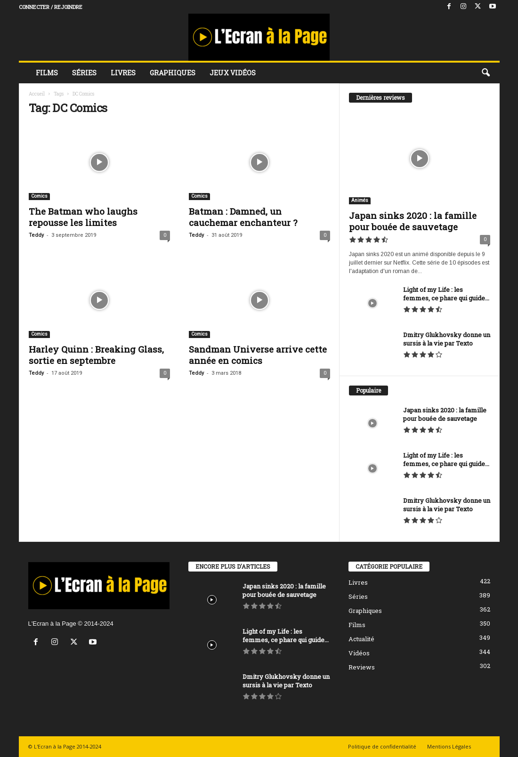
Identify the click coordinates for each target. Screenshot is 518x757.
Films (47, 72)
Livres (123, 72)
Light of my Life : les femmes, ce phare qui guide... (446, 293)
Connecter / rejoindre (50, 6)
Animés (359, 200)
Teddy (36, 235)
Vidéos (359, 653)
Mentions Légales (449, 746)
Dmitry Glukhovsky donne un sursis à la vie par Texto (446, 338)
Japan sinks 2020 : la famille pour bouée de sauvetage (413, 221)
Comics (39, 196)
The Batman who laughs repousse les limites (83, 216)
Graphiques (172, 72)
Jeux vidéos (233, 72)
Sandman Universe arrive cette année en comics (258, 354)
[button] (485, 73)
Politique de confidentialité (382, 746)
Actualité (361, 639)
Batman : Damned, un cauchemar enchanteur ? (243, 216)
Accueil (37, 94)
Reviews (361, 667)
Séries (84, 72)
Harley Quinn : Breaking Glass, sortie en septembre (96, 354)
